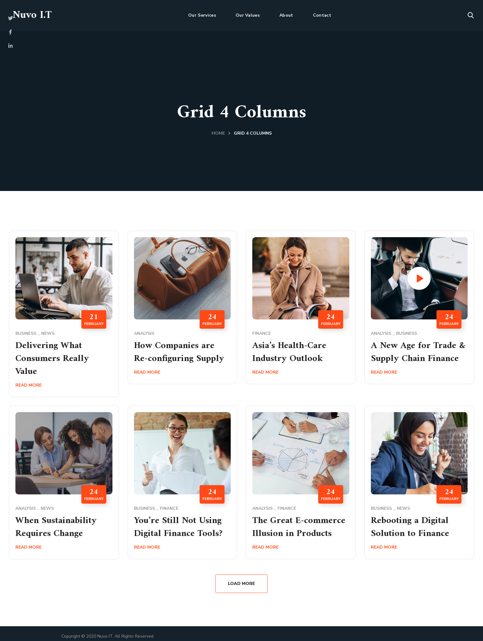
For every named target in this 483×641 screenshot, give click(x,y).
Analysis (144, 333)
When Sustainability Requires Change (56, 527)
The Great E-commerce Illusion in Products (298, 527)
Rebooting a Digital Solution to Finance (410, 527)
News (48, 333)
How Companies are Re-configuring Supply (179, 352)
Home (218, 133)
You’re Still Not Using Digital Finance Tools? (178, 527)
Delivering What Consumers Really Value (52, 359)
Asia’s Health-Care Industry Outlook (289, 352)
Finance (261, 333)
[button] (471, 15)
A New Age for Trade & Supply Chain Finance (418, 352)
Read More (28, 385)
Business (25, 333)
